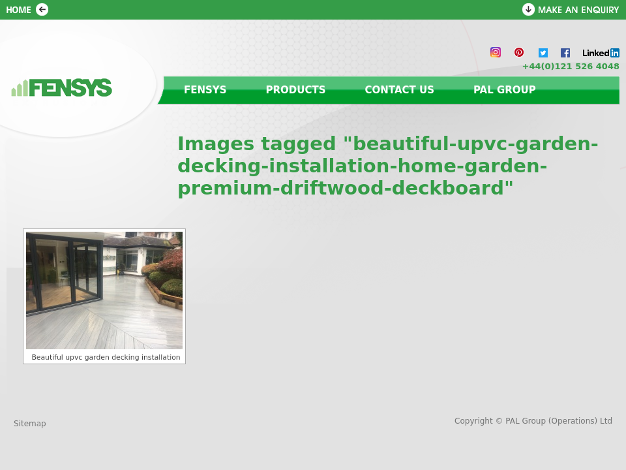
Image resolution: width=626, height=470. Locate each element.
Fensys (205, 90)
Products (296, 90)
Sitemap (30, 423)
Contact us (399, 90)
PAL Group (504, 90)
